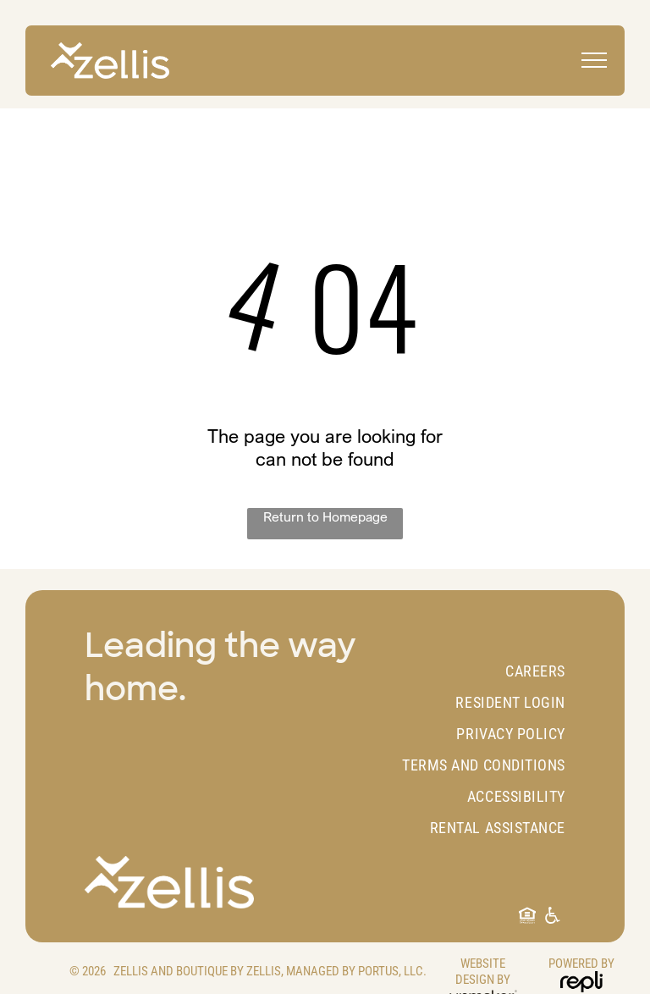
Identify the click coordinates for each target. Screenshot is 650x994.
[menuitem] (472, 671)
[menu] (594, 60)
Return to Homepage (325, 516)
